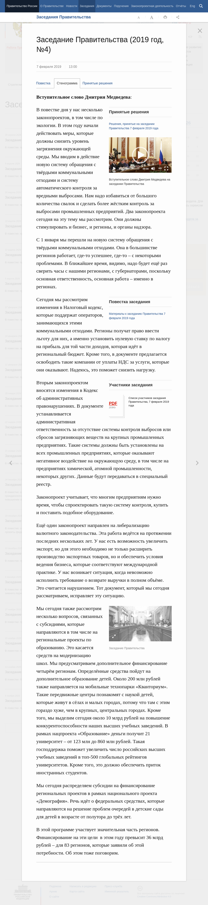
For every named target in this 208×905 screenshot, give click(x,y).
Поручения (121, 6)
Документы (104, 6)
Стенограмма (67, 83)
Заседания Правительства (63, 17)
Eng (192, 6)
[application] (140, 155)
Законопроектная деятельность (152, 6)
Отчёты (181, 6)
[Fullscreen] (166, 168)
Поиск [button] (201, 6)
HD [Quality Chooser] (160, 168)
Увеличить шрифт (152, 17)
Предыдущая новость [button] (197, 463)
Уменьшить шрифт (139, 17)
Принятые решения (97, 83)
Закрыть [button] (203, 33)
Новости (71, 6)
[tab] (45, 83)
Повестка (43, 83)
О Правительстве (52, 6)
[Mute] (153, 168)
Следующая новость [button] (11, 463)
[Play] (114, 168)
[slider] (129, 169)
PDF (113, 403)
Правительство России (22, 6)
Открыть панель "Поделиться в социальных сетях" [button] (178, 17)
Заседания (87, 6)
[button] (140, 155)
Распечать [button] (165, 17)
